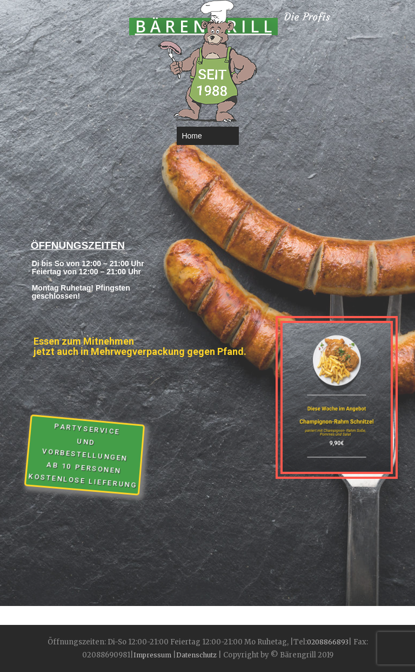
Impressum (153, 655)
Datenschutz (196, 655)
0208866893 (328, 642)
